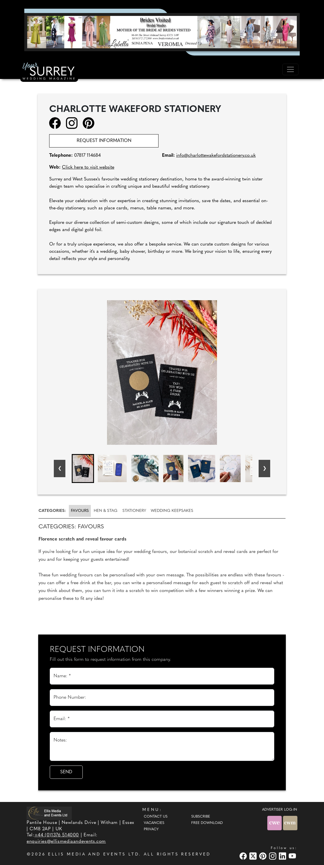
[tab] (53, 511)
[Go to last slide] (59, 468)
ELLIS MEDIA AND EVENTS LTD (93, 854)
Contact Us (155, 816)
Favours (80, 511)
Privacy (151, 829)
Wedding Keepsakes (172, 511)
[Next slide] (264, 468)
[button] (83, 468)
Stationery (134, 511)
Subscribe (200, 816)
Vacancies (154, 823)
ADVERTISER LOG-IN (279, 809)
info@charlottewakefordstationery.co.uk (216, 155)
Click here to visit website (88, 167)
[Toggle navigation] (290, 69)
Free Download (207, 823)
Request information (104, 141)
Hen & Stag (105, 511)
